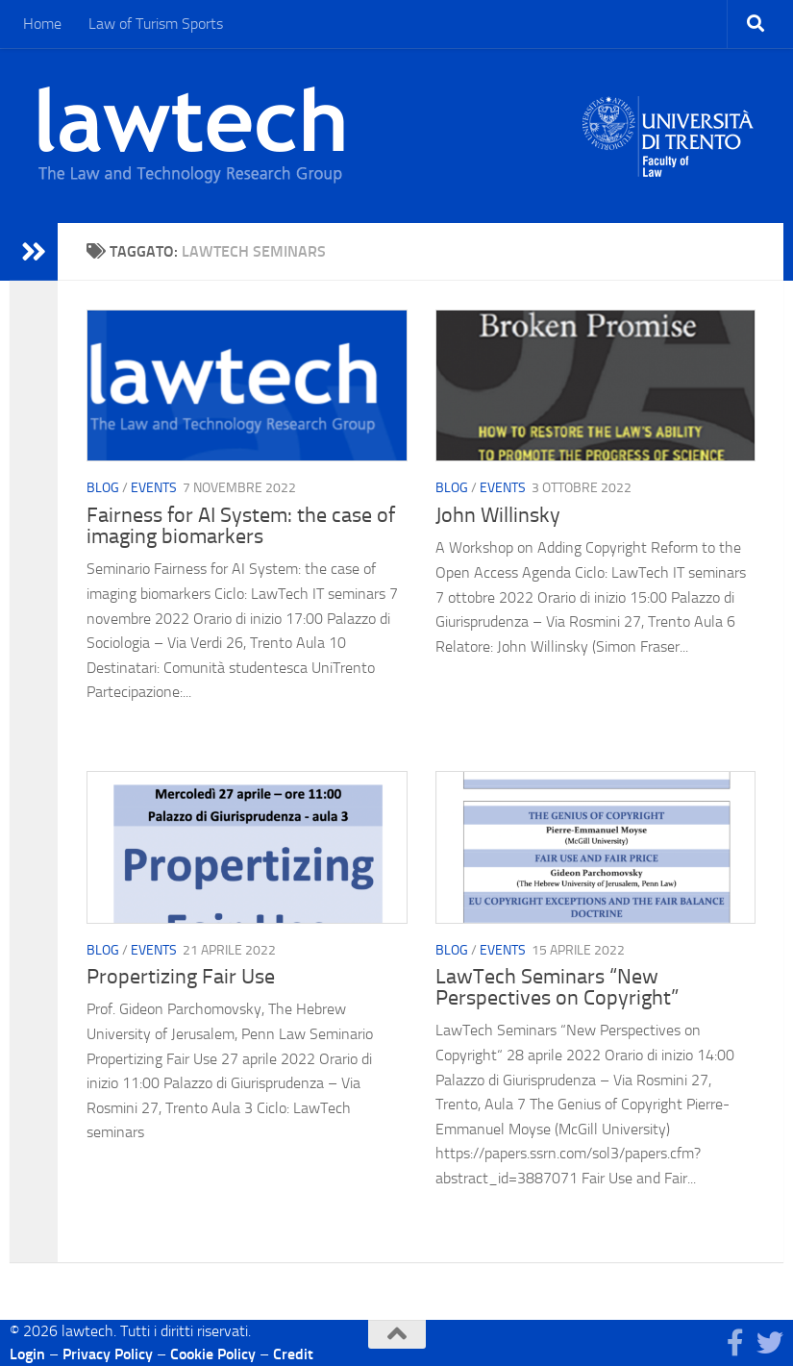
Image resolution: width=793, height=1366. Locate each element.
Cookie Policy (213, 1354)
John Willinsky (497, 515)
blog (103, 489)
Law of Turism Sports (155, 23)
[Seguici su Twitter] (769, 1342)
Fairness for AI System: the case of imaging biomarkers (241, 526)
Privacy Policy (107, 1354)
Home (42, 23)
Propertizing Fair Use (181, 976)
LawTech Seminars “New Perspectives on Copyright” (557, 987)
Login (27, 1354)
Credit (293, 1354)
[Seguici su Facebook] (735, 1342)
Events (154, 489)
